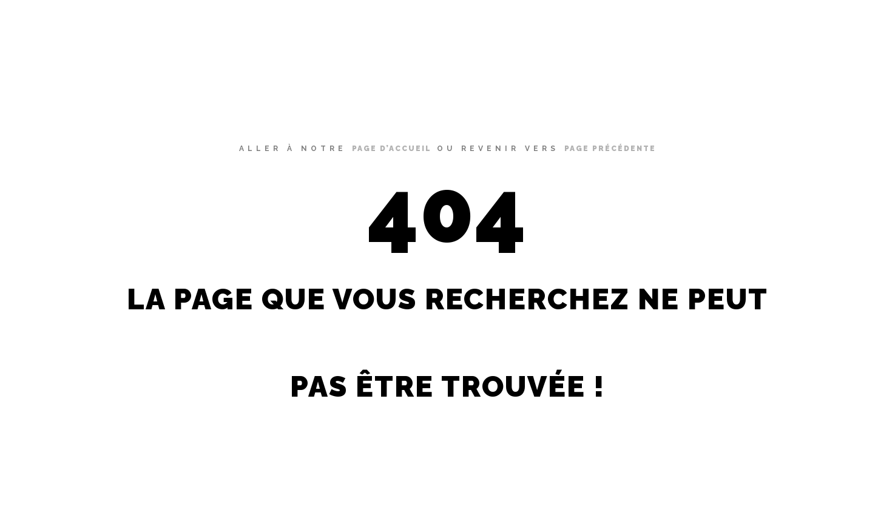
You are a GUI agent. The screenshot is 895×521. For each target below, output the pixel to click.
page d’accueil (391, 148)
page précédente (610, 148)
